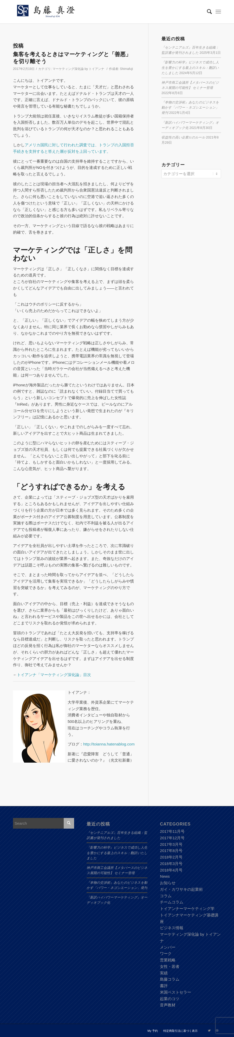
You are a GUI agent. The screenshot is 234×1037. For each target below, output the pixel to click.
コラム (166, 896)
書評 (164, 985)
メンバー (168, 947)
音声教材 (168, 1005)
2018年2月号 (171, 857)
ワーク (166, 953)
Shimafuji (126, 69)
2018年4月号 (171, 870)
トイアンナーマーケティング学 (187, 908)
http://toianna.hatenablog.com (109, 744)
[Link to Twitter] (209, 1030)
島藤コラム (169, 979)
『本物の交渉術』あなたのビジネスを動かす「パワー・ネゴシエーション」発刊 (190, 108)
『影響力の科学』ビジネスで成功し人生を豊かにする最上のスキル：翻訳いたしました (190, 68)
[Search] (207, 11)
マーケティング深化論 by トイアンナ (79, 69)
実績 (164, 973)
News (165, 876)
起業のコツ (169, 998)
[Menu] (218, 12)
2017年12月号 (172, 838)
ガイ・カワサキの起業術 (181, 889)
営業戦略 (168, 960)
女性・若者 (169, 966)
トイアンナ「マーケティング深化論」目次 (54, 674)
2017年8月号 (171, 850)
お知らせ (168, 883)
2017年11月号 (172, 831)
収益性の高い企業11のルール (183, 137)
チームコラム (171, 902)
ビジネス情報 (171, 928)
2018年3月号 (171, 863)
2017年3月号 (171, 844)
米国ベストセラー (175, 992)
